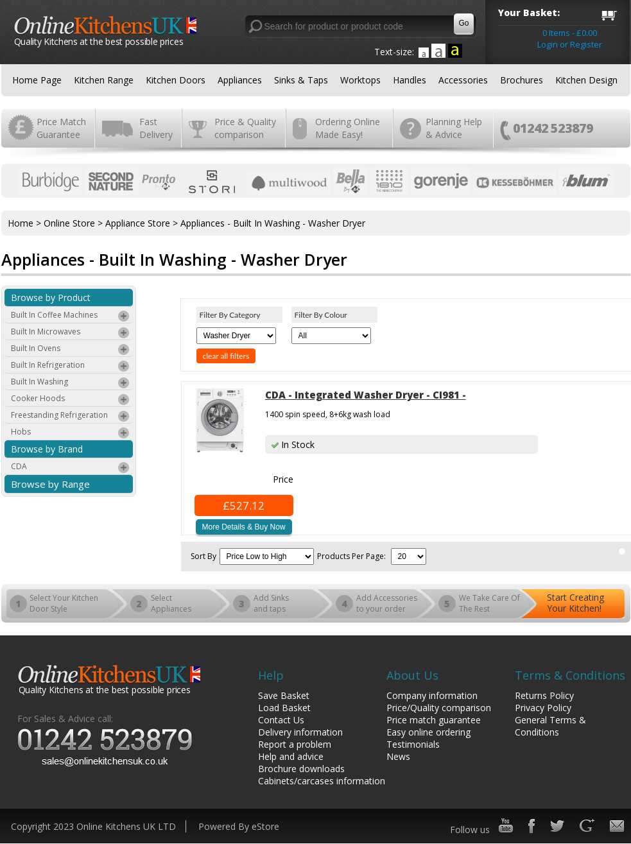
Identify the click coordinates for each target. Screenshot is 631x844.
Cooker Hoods (70, 400)
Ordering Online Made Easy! (347, 128)
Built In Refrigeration (70, 366)
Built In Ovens (70, 350)
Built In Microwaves (70, 333)
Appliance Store (137, 223)
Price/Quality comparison (438, 708)
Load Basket (284, 708)
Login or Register (569, 44)
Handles (409, 80)
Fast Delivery (156, 128)
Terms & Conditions (570, 675)
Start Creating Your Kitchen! (575, 602)
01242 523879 (553, 128)
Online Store (69, 223)
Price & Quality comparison (245, 128)
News (398, 756)
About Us (412, 675)
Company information (432, 695)
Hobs (70, 433)
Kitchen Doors (175, 80)
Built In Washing (70, 383)
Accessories (463, 80)
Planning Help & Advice (454, 128)
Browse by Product (51, 297)
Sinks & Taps (301, 80)
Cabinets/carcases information (321, 781)
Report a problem (294, 744)
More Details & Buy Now (244, 526)
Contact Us (281, 720)
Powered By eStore (238, 826)
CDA (70, 468)
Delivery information (300, 732)
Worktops (360, 80)
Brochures (521, 80)
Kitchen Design (586, 80)
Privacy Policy (543, 708)
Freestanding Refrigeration (70, 416)
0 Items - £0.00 (569, 33)
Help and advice (291, 756)
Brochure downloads (301, 768)
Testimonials (413, 744)
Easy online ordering (428, 732)
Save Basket (283, 695)
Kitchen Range (104, 80)
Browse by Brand (47, 449)
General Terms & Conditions (550, 726)
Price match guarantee (433, 720)
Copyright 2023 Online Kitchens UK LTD (93, 826)
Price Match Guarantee (61, 128)
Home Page (37, 80)
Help (271, 675)
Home (20, 223)
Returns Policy (544, 695)
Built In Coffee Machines (70, 316)
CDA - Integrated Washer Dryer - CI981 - (365, 394)
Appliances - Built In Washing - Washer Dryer (272, 223)
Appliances (240, 80)
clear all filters (226, 356)
